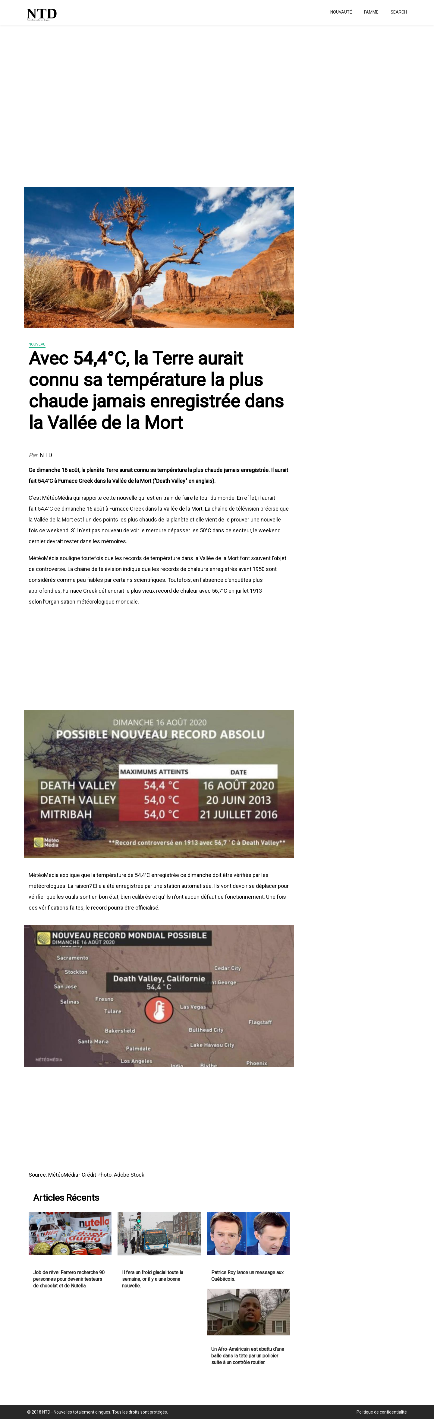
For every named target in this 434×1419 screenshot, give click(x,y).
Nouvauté (341, 12)
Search (399, 12)
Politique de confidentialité (382, 1412)
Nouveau (37, 344)
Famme (371, 12)
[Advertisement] (181, 102)
